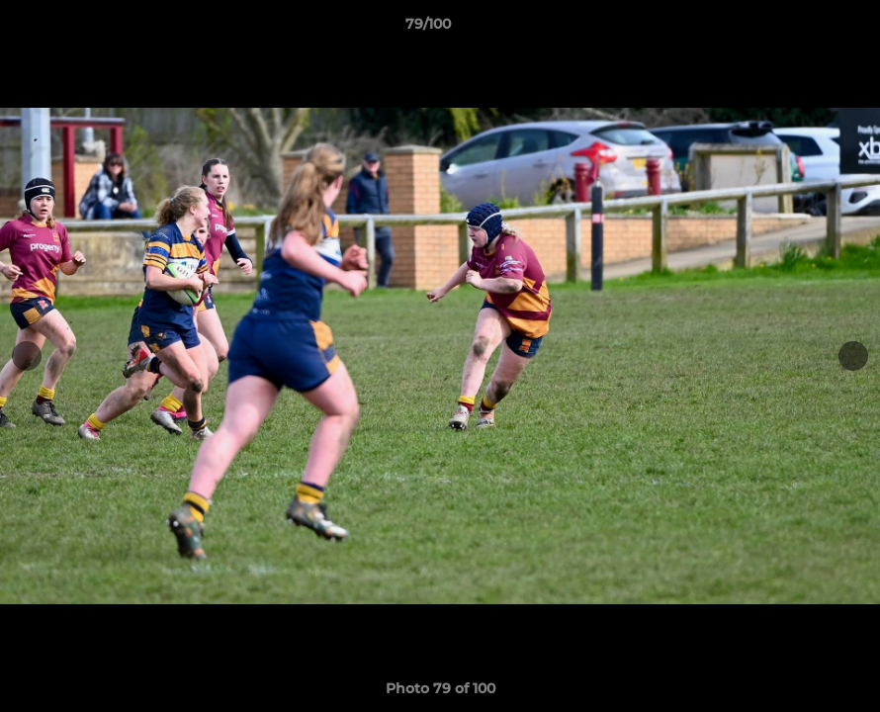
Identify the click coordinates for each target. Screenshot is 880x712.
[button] (797, 29)
